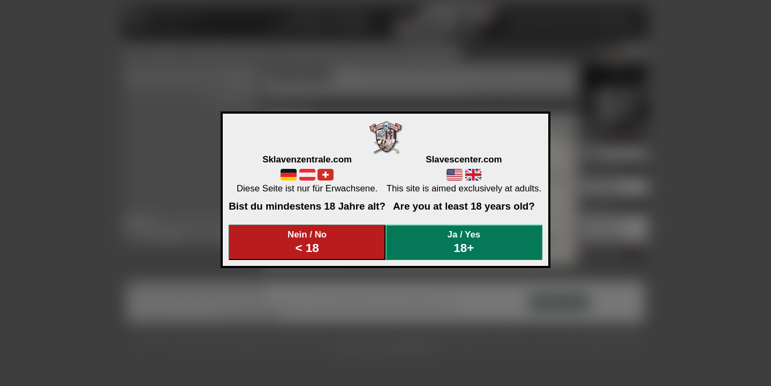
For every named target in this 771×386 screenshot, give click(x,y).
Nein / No (307, 242)
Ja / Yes (464, 242)
